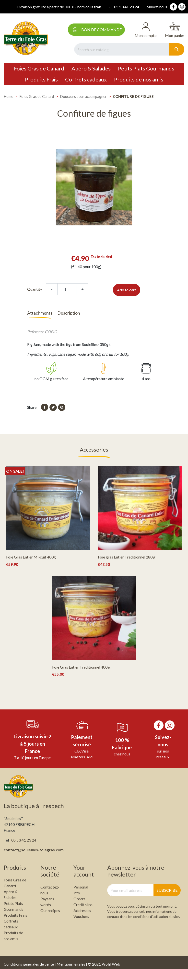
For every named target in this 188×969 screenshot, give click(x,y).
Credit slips (83, 901)
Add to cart (126, 289)
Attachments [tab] (39, 313)
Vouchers (81, 913)
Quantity (34, 289)
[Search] (121, 49)
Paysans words (47, 898)
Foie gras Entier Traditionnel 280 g (126, 554)
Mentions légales (71, 961)
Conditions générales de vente (29, 961)
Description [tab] (68, 313)
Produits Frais (41, 79)
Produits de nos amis (138, 79)
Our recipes (50, 907)
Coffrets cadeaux (86, 79)
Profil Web (111, 961)
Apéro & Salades (91, 68)
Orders (79, 895)
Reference (35, 328)
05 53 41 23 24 (127, 6)
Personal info (80, 887)
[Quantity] (67, 289)
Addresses (82, 907)
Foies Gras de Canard (39, 68)
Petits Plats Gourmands (146, 68)
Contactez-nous (49, 887)
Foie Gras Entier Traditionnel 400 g (81, 663)
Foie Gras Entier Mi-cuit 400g (31, 554)
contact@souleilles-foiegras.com (34, 846)
